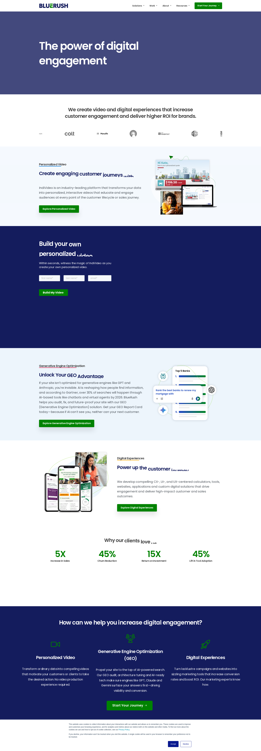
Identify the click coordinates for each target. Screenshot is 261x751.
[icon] (55, 644)
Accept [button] (173, 744)
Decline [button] (186, 744)
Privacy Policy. (124, 730)
